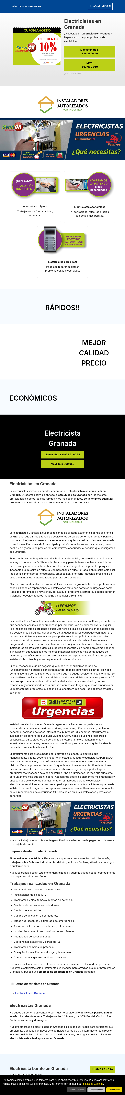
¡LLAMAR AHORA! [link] (100, 6)
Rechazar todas (96, 1090)
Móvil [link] (90, 65)
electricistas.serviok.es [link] (26, 6)
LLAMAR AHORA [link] (102, 1069)
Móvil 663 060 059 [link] (62, 463)
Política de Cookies (92, 1083)
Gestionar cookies (76, 1090)
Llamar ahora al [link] (90, 51)
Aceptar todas (114, 1090)
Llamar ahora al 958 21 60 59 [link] (62, 454)
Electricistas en (30, 993)
